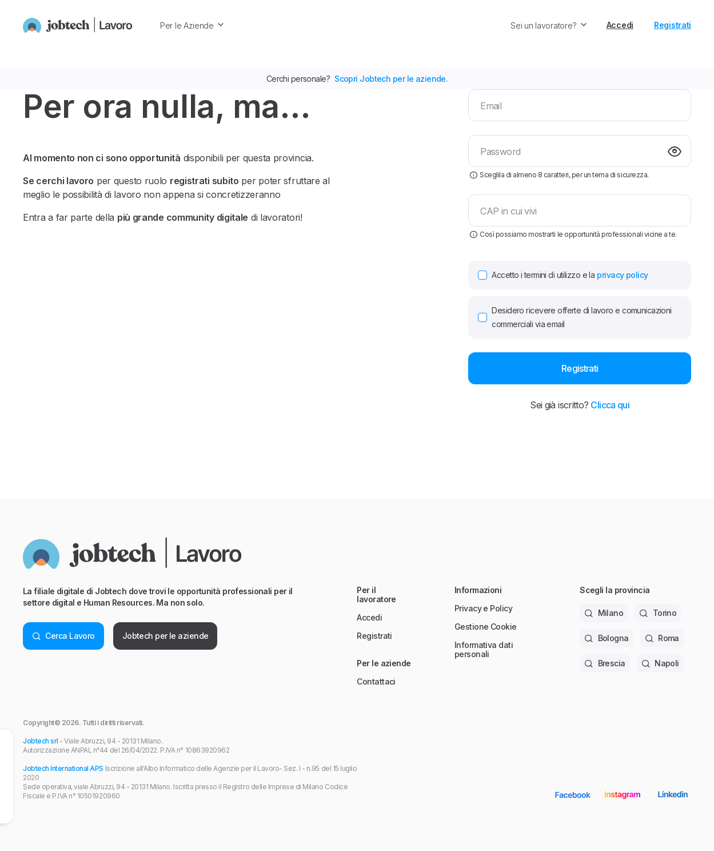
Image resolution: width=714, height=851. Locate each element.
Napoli (660, 663)
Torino (657, 613)
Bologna (606, 638)
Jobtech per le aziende (165, 636)
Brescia (604, 663)
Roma (662, 638)
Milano (603, 613)
